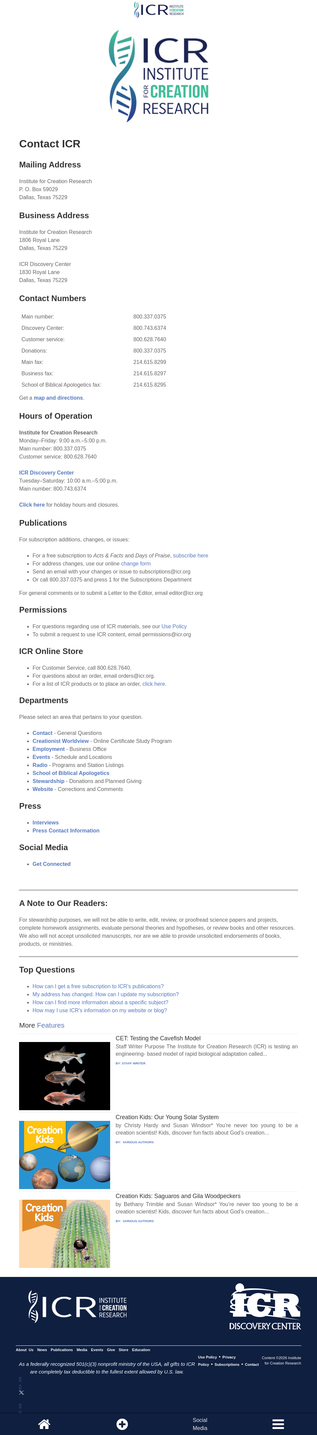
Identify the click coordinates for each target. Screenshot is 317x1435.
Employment (48, 749)
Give (111, 1350)
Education (141, 1350)
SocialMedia (200, 1424)
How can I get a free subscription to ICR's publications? (98, 986)
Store (124, 1350)
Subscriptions (227, 1364)
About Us (24, 1350)
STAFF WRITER (134, 1063)
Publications (62, 1350)
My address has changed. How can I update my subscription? (105, 994)
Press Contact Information (65, 830)
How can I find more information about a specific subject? (100, 1002)
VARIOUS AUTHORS (138, 1142)
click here (154, 684)
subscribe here (190, 555)
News (42, 1350)
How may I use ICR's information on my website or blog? (99, 1010)
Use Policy (174, 626)
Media (82, 1350)
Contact (43, 733)
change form (136, 563)
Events (97, 1350)
